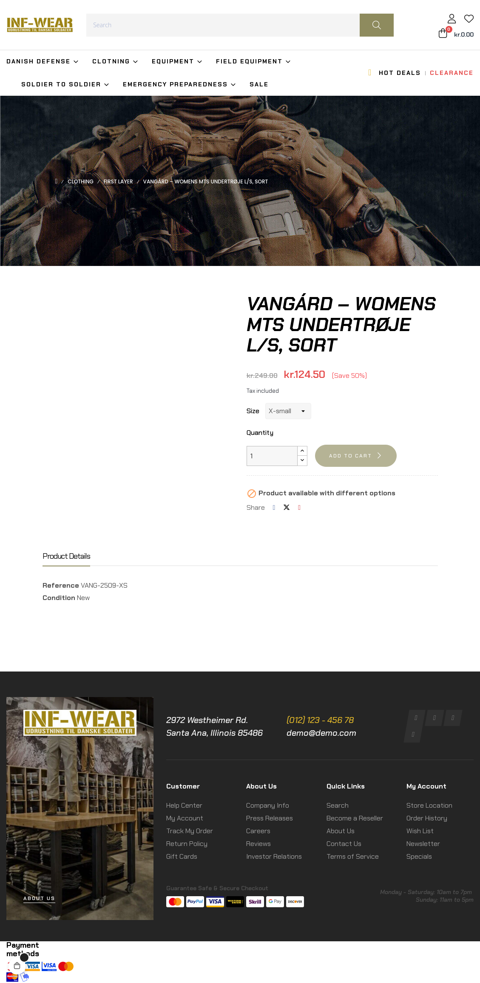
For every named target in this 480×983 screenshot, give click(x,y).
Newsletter (423, 843)
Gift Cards (181, 856)
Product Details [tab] (66, 556)
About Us (341, 830)
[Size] (288, 411)
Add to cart (350, 455)
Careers (258, 830)
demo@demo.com (321, 732)
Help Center (184, 805)
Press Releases (269, 818)
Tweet (286, 507)
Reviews (258, 843)
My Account (184, 818)
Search (338, 805)
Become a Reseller (355, 818)
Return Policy (186, 843)
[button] (39, 898)
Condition (59, 597)
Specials (419, 856)
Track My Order (189, 830)
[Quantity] (272, 456)
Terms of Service (353, 856)
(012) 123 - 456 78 (320, 720)
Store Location (429, 805)
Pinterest (299, 507)
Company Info (267, 805)
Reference (61, 585)
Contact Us (344, 843)
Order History (426, 818)
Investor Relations (274, 856)
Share (274, 507)
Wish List (420, 830)
